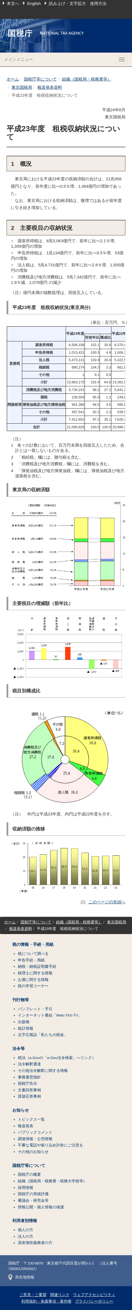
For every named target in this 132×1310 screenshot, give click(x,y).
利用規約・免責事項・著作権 (46, 1301)
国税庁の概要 (29, 1174)
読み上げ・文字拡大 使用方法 (77, 3)
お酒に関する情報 (33, 980)
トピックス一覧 (31, 1119)
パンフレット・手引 (35, 1009)
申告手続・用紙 (31, 960)
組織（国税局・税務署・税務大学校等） (52, 1181)
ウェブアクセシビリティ (94, 1295)
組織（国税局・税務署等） (86, 79)
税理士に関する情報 (35, 973)
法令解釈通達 (29, 1064)
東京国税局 (22, 87)
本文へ (13, 3)
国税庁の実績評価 (33, 1194)
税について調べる (33, 954)
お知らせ (20, 1110)
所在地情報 (21, 1277)
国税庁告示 (27, 1083)
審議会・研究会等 (33, 1200)
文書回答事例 (29, 1090)
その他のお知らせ (33, 1152)
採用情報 (25, 1188)
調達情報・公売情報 (35, 1139)
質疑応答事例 (29, 1096)
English (34, 3)
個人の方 (25, 1230)
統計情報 (25, 1028)
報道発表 (25, 1126)
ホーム (13, 79)
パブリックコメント (35, 1132)
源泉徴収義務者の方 (35, 1243)
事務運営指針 (29, 1077)
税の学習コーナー (33, 986)
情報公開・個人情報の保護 (41, 1207)
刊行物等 (20, 1000)
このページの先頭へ (106, 902)
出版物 (23, 1022)
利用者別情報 (24, 1220)
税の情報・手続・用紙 (33, 944)
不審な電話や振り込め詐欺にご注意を (50, 1145)
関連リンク (59, 1295)
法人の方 (25, 1236)
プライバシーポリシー (94, 1301)
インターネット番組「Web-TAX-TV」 (50, 1015)
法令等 (18, 1048)
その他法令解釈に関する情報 (43, 1071)
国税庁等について (40, 79)
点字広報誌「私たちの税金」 (43, 1035)
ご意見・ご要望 (32, 1295)
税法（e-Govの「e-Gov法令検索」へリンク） (57, 1058)
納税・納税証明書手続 (37, 966)
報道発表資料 (49, 87)
